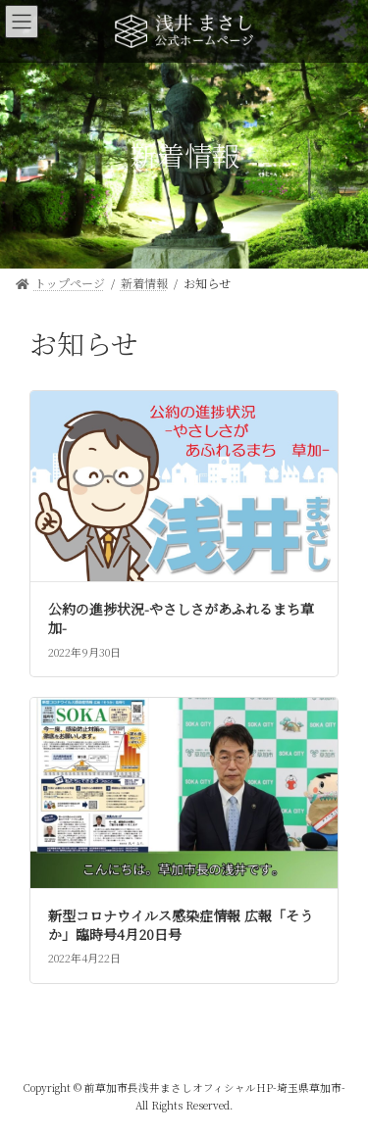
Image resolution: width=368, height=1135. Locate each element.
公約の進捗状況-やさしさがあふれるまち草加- (181, 618)
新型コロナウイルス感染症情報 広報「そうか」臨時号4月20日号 (180, 925)
